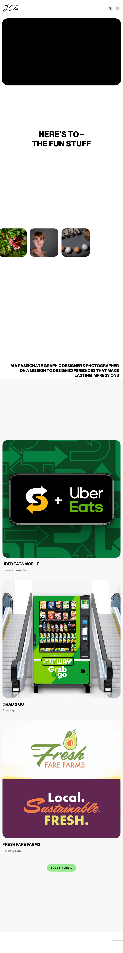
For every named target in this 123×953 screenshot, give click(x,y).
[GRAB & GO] (61, 646)
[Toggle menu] (118, 8)
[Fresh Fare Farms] (61, 786)
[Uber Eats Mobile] (61, 506)
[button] (61, 868)
